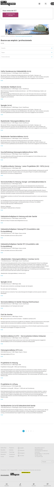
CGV (8, 470)
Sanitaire (11, 450)
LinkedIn (21, 448)
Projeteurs (11, 447)
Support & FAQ (14, 470)
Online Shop (3, 447)
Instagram (21, 453)
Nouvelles (3, 450)
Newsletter (3, 454)
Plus (2, 76)
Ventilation (11, 456)
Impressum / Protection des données (32, 470)
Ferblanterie (12, 454)
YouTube (21, 456)
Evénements (4, 452)
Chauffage (11, 452)
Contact (21, 470)
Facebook (21, 450)
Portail (2, 456)
